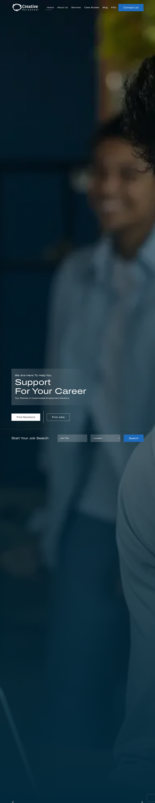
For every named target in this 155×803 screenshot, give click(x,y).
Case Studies (91, 7)
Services (76, 7)
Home (50, 7)
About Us (62, 7)
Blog (105, 7)
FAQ (113, 7)
